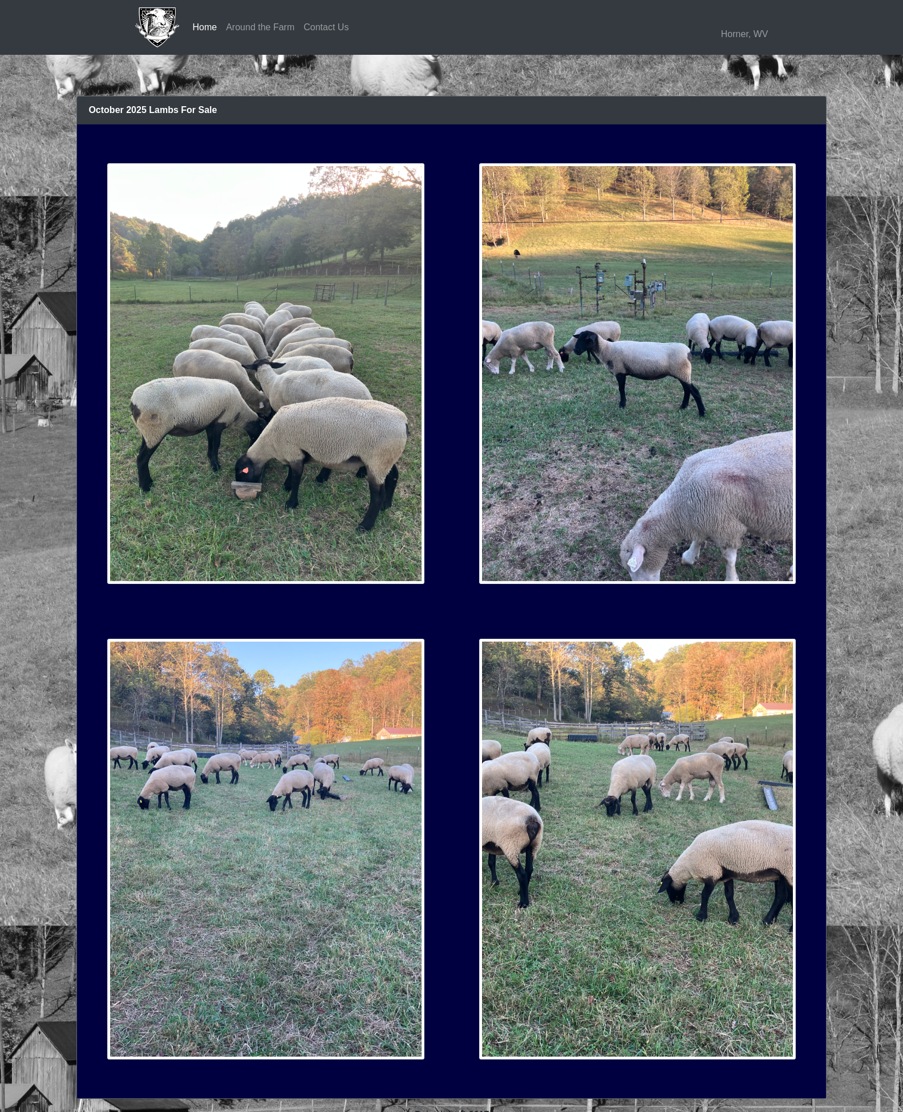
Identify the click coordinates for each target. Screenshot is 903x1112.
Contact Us (326, 27)
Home (205, 27)
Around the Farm (260, 27)
